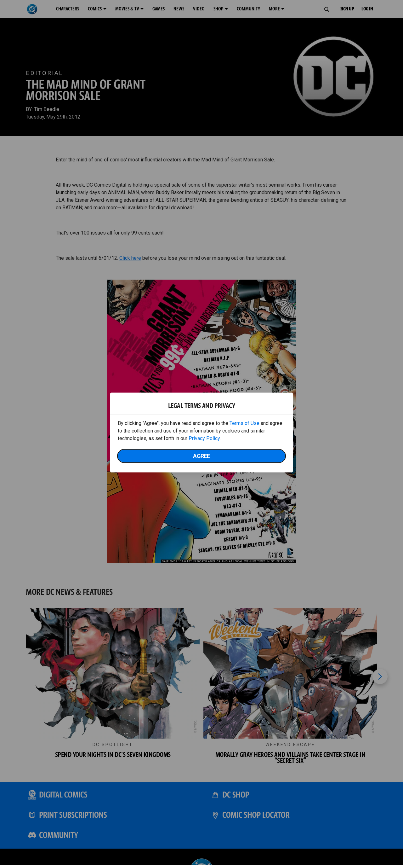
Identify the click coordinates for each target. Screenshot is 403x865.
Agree (201, 456)
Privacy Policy (204, 438)
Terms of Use (244, 423)
